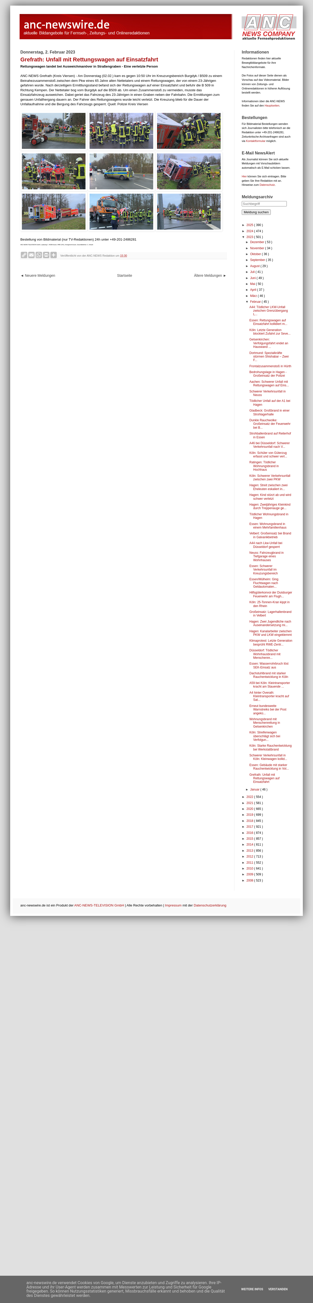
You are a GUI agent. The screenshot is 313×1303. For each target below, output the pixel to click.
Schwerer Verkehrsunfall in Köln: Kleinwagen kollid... (268, 757)
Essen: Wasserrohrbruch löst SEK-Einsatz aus (269, 665)
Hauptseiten (272, 105)
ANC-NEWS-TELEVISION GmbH (99, 905)
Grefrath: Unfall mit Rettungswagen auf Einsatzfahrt (264, 778)
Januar (255, 789)
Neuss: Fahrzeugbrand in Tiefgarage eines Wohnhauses (266, 556)
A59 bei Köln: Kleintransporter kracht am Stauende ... (269, 684)
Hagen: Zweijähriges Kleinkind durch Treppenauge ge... (269, 506)
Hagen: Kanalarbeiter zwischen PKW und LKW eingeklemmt (270, 633)
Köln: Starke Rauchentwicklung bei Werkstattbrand (270, 747)
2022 (250, 797)
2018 (250, 821)
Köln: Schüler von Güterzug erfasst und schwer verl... (268, 454)
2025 (250, 225)
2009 (250, 874)
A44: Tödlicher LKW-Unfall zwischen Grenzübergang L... (268, 310)
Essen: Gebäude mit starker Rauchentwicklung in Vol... (269, 766)
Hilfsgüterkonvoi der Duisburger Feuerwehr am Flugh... (270, 594)
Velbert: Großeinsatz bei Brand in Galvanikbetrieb (270, 535)
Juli (252, 272)
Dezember (257, 242)
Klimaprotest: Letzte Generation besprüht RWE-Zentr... (270, 642)
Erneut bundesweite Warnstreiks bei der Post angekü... (267, 709)
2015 (250, 838)
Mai (253, 284)
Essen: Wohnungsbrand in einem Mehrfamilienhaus (268, 525)
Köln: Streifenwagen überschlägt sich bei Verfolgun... (264, 736)
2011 (250, 862)
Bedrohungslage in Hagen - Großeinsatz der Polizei (268, 373)
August (255, 266)
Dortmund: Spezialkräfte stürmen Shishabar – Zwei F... (269, 356)
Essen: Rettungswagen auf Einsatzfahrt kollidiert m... (268, 322)
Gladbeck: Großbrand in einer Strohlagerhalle (269, 412)
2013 (250, 850)
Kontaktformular (255, 140)
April (253, 290)
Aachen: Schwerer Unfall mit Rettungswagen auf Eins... (269, 383)
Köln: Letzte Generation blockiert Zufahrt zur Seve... (270, 331)
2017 (250, 826)
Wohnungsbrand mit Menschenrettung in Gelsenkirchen (264, 722)
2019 (250, 815)
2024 (250, 231)
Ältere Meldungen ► (210, 275)
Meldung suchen (256, 212)
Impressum (173, 905)
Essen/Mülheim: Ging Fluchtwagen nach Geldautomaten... (263, 582)
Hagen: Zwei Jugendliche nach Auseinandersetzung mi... (270, 623)
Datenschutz (267, 184)
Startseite (124, 275)
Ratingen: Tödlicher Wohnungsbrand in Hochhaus (264, 465)
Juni (253, 278)
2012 (250, 856)
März (254, 296)
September (258, 260)
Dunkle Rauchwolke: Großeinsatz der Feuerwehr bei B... (270, 423)
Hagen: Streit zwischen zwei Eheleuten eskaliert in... (268, 487)
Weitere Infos (252, 1289)
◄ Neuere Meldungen (37, 275)
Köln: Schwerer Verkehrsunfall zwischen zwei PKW (269, 477)
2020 (250, 809)
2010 (250, 868)
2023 (250, 237)
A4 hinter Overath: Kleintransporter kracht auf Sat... (269, 696)
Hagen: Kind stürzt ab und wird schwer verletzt (270, 496)
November (257, 248)
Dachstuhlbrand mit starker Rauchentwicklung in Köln (268, 675)
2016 (250, 833)
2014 (250, 844)
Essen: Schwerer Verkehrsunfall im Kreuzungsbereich (263, 569)
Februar (256, 302)
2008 (250, 880)
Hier (244, 176)
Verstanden (278, 1289)
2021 (250, 803)
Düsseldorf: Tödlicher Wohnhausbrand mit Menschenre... (264, 654)
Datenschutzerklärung (210, 905)
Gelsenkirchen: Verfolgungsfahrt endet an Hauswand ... (268, 343)
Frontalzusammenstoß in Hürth (270, 366)
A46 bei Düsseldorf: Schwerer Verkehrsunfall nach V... (269, 445)
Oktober (256, 254)
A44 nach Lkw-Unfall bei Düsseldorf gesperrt (265, 544)
